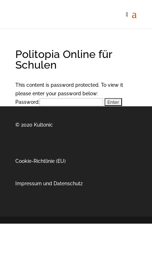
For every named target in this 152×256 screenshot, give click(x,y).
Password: (59, 102)
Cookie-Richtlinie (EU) (40, 161)
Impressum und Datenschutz (49, 183)
